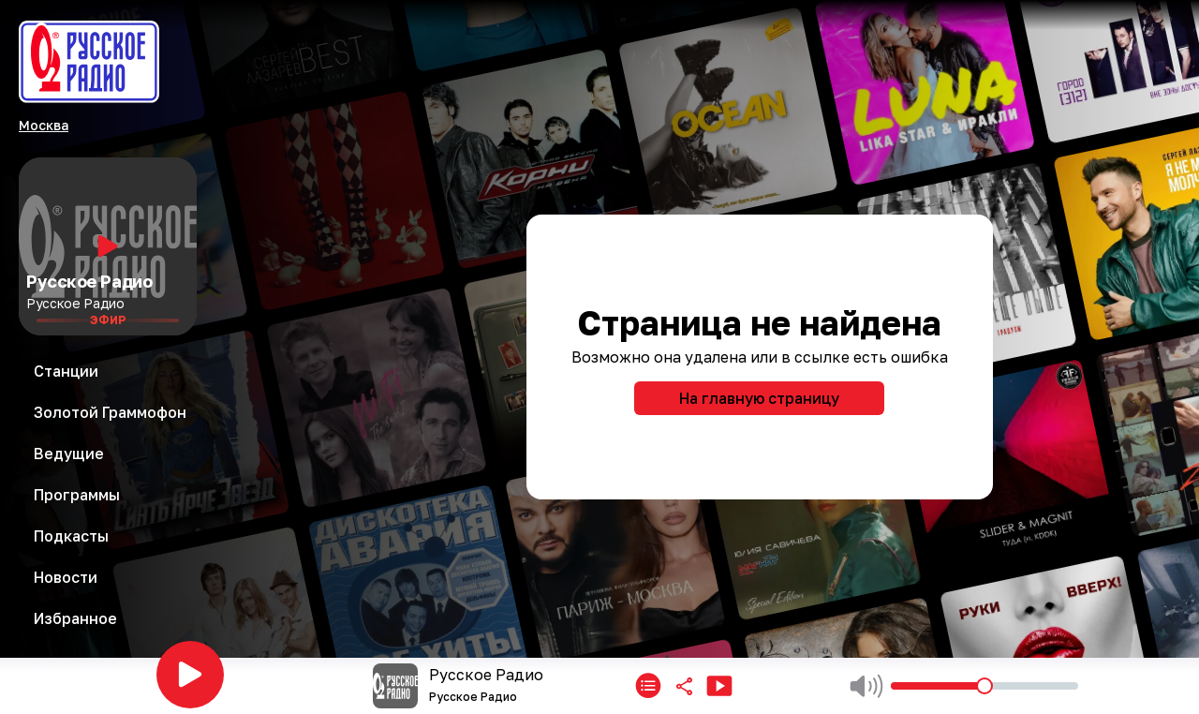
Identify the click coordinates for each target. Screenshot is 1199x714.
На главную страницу (759, 398)
